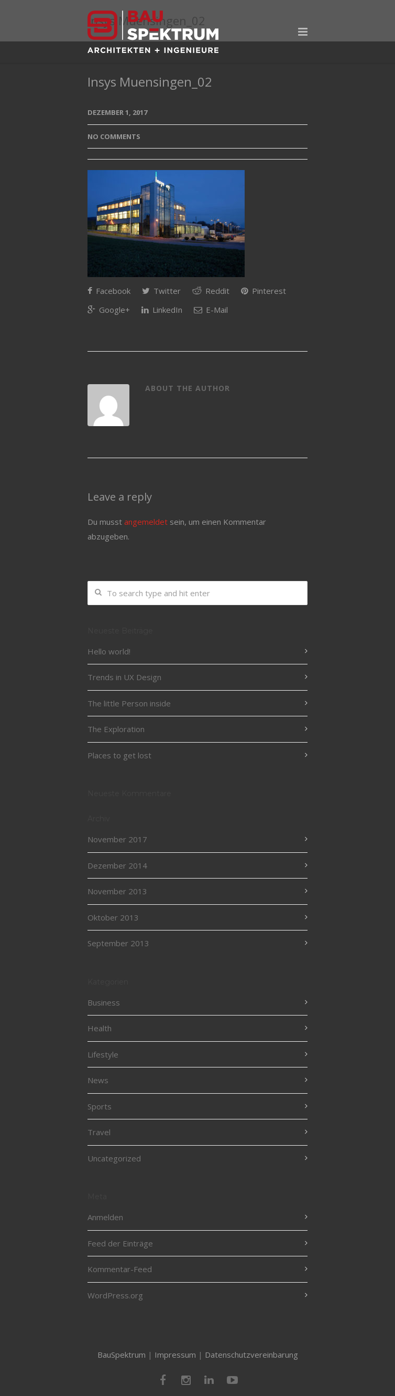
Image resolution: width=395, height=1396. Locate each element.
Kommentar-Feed (119, 1269)
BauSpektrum (121, 1354)
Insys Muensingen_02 (149, 81)
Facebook (108, 290)
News (97, 1080)
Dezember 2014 (117, 865)
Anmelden (105, 1217)
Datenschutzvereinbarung (251, 1354)
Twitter (161, 290)
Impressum (175, 1354)
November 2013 (117, 891)
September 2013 (118, 943)
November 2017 (117, 839)
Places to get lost (119, 755)
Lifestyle (102, 1054)
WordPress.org (115, 1295)
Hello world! (108, 651)
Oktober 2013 (113, 917)
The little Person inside (129, 703)
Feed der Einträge (120, 1243)
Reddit (210, 290)
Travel (99, 1132)
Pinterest (263, 290)
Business (103, 1002)
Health (99, 1028)
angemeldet (146, 521)
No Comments (113, 136)
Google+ (108, 309)
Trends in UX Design (124, 677)
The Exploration (116, 729)
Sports (99, 1106)
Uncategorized (114, 1158)
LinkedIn (161, 309)
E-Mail (211, 309)
